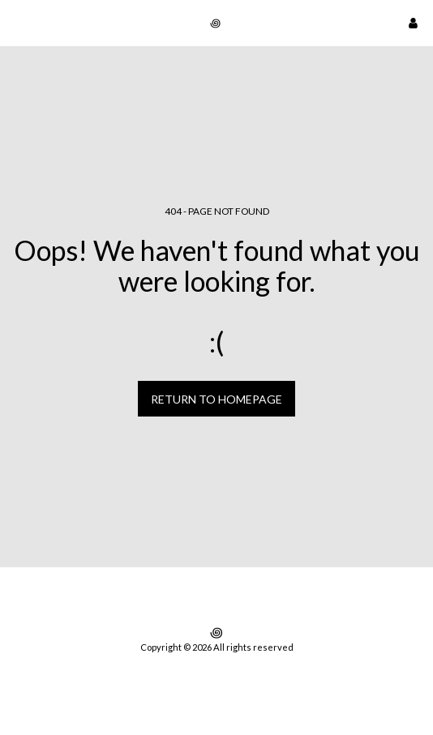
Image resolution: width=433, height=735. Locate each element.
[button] (18, 22)
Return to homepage (216, 399)
